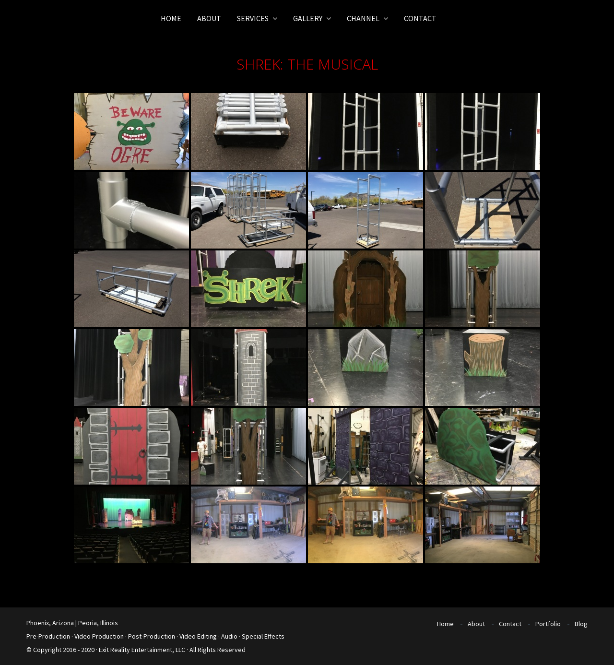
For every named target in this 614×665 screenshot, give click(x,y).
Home (445, 623)
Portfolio (548, 623)
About (476, 623)
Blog (581, 623)
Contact (510, 623)
